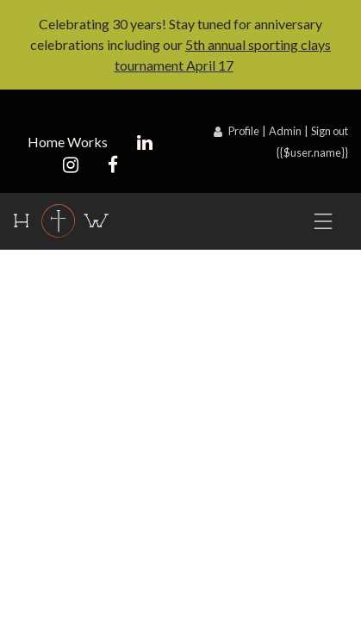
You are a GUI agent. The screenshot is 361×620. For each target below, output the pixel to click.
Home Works (68, 141)
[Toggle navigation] (323, 221)
